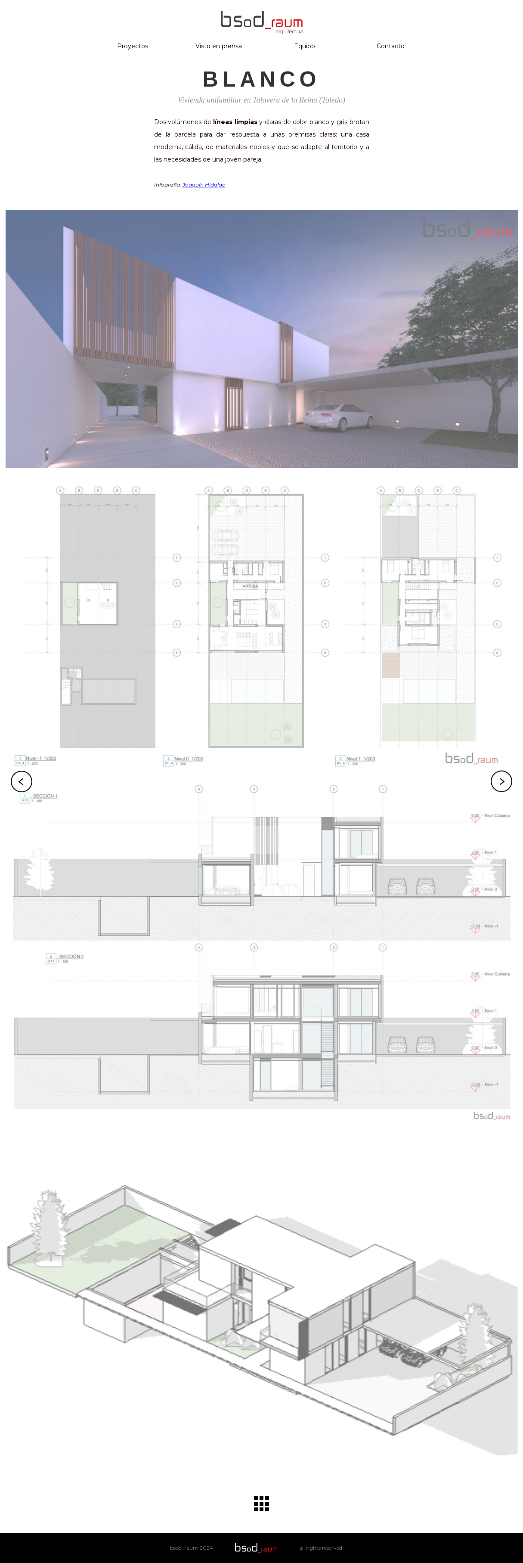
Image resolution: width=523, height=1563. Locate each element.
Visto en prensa (218, 46)
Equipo (304, 46)
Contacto (391, 46)
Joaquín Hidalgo (204, 184)
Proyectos (132, 46)
